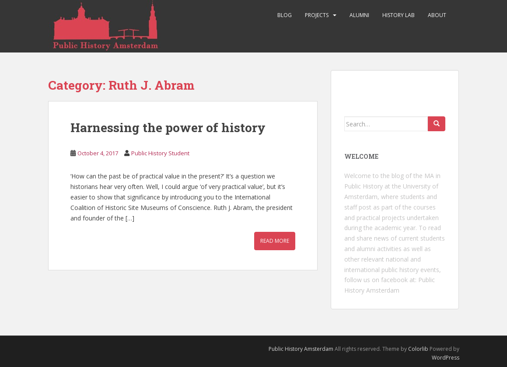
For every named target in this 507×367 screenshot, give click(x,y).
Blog (284, 15)
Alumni (359, 15)
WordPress (445, 357)
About (437, 15)
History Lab (398, 15)
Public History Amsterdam (301, 349)
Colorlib (418, 349)
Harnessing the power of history (168, 127)
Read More (274, 241)
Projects (317, 15)
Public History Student (160, 153)
